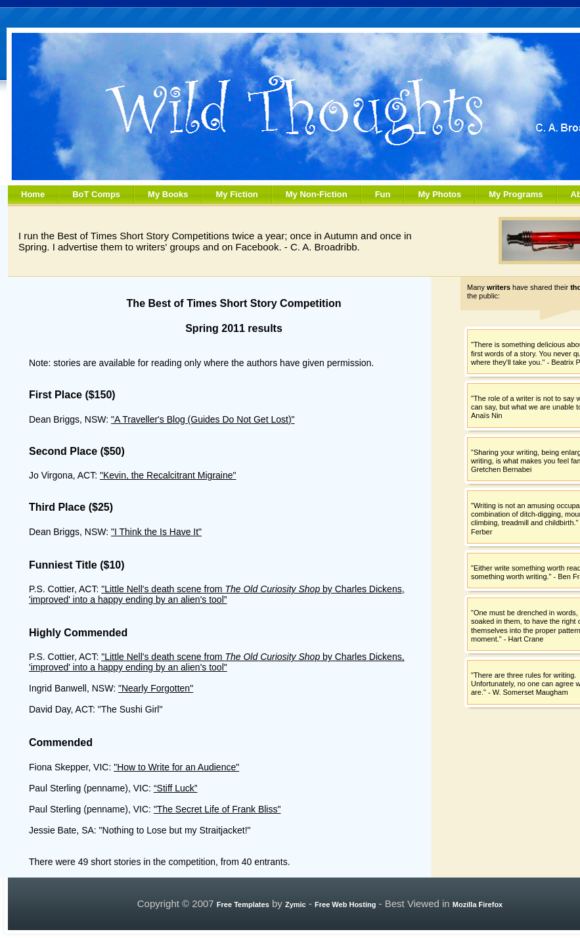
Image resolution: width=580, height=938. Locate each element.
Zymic (295, 904)
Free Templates (243, 904)
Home (33, 194)
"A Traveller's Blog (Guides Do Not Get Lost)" (203, 419)
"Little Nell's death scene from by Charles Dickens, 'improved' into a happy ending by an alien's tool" (217, 661)
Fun (383, 194)
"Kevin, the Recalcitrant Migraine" (168, 475)
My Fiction (236, 194)
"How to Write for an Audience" (176, 767)
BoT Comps (96, 194)
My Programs (516, 194)
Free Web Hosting (345, 904)
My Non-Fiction (316, 194)
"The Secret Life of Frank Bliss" (217, 809)
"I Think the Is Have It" (156, 532)
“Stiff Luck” (176, 788)
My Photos (439, 194)
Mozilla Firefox (477, 904)
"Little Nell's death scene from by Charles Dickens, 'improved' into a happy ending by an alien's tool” (217, 594)
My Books (168, 194)
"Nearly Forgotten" (155, 688)
